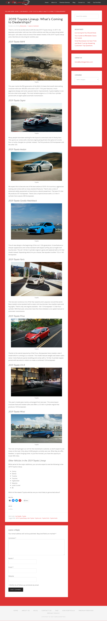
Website (11, 576)
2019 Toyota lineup (21, 518)
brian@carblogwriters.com (84, 62)
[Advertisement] (87, 117)
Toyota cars (38, 518)
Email (10, 567)
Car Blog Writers (18, 2)
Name (11, 558)
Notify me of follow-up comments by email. (24, 585)
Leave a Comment (33, 26)
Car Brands (18, 516)
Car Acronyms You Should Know (85, 33)
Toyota (24, 516)
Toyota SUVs (45, 518)
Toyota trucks (53, 518)
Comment (12, 538)
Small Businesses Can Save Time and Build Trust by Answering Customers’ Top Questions (85, 43)
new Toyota (30, 518)
